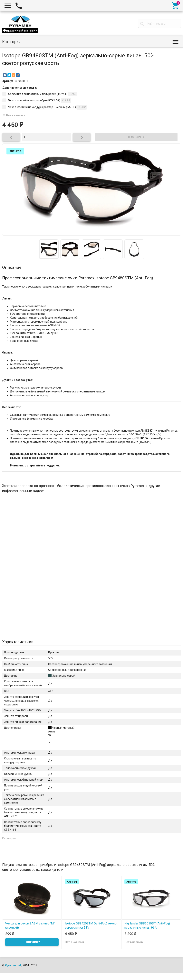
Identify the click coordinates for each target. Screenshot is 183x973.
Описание (11, 267)
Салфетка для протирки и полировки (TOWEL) (39, 94)
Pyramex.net (13, 965)
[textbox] (159, 24)
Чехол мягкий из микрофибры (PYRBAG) (36, 100)
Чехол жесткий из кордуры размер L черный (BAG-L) (44, 107)
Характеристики (18, 641)
